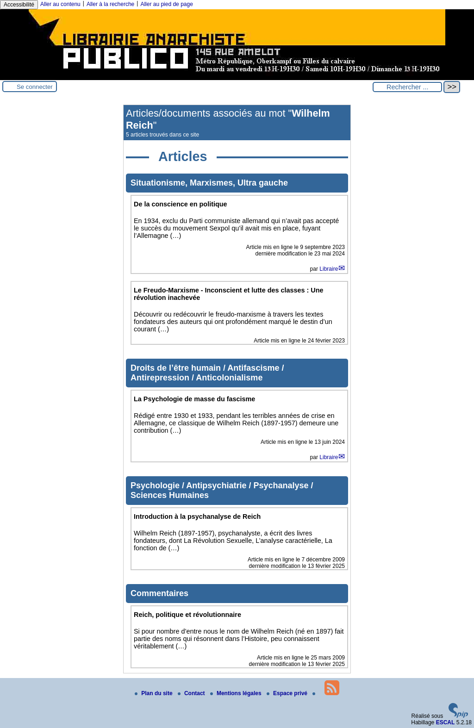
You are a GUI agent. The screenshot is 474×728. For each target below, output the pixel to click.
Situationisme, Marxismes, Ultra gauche (209, 182)
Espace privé (288, 693)
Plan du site (154, 693)
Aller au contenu (60, 4)
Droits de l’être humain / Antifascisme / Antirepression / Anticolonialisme (207, 372)
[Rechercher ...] (407, 87)
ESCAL (445, 722)
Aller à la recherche (110, 4)
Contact (192, 693)
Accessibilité (19, 4)
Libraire (328, 269)
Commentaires (159, 593)
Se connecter (35, 86)
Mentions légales (236, 693)
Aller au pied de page (166, 4)
